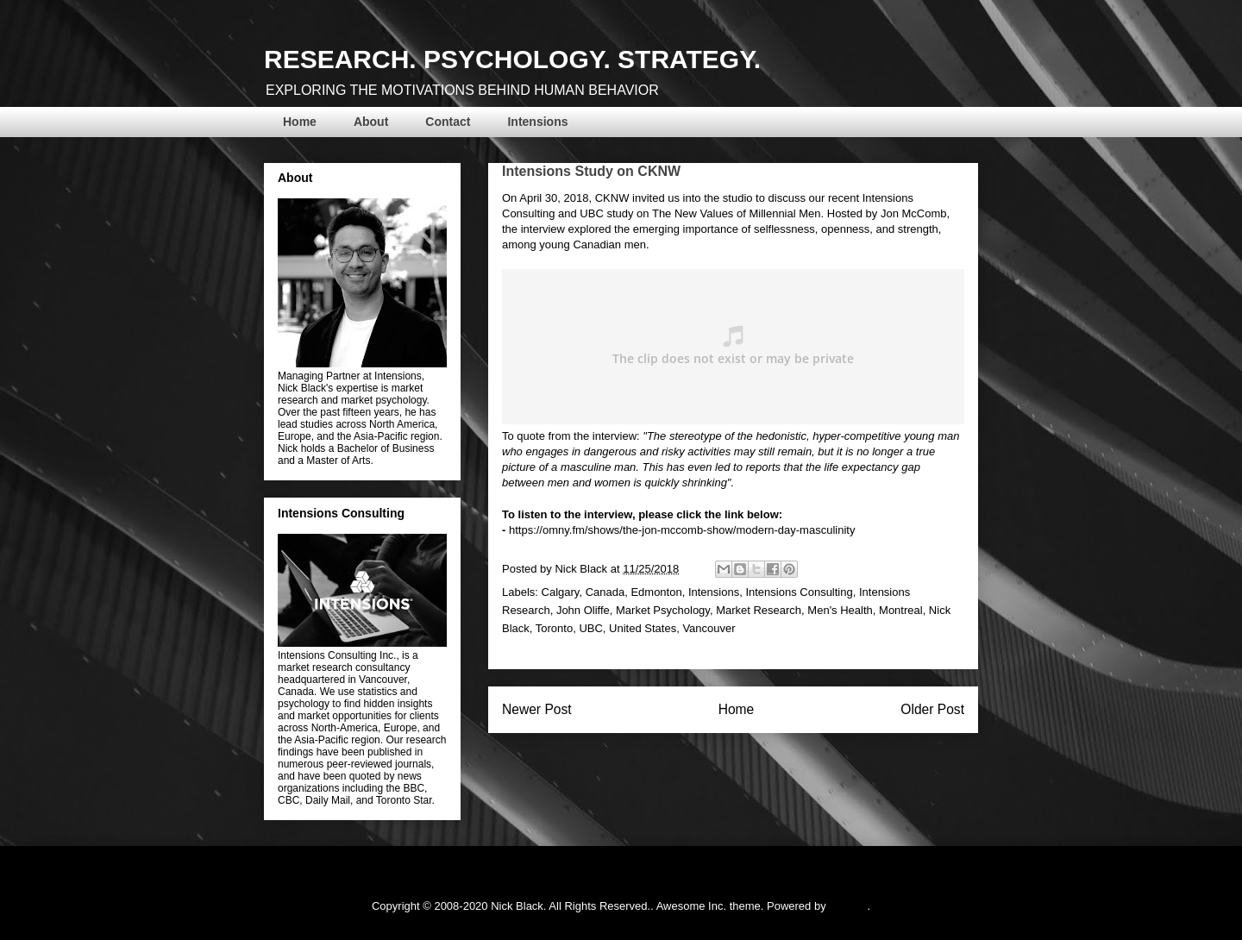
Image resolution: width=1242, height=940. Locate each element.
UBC (591, 213)
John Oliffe (583, 610)
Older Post (932, 709)
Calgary (561, 592)
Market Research (758, 610)
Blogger (848, 905)
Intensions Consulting (798, 592)
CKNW (613, 197)
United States (642, 628)
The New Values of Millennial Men (736, 213)
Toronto (554, 628)
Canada (605, 592)
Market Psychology (663, 610)
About (371, 121)
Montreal (901, 610)
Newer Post (537, 709)
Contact (447, 121)
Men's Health (839, 610)
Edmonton (655, 592)
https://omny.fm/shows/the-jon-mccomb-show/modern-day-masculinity (682, 529)
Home (300, 121)
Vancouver (708, 628)
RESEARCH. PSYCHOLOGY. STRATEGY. (512, 59)
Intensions (537, 121)
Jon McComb (914, 213)
